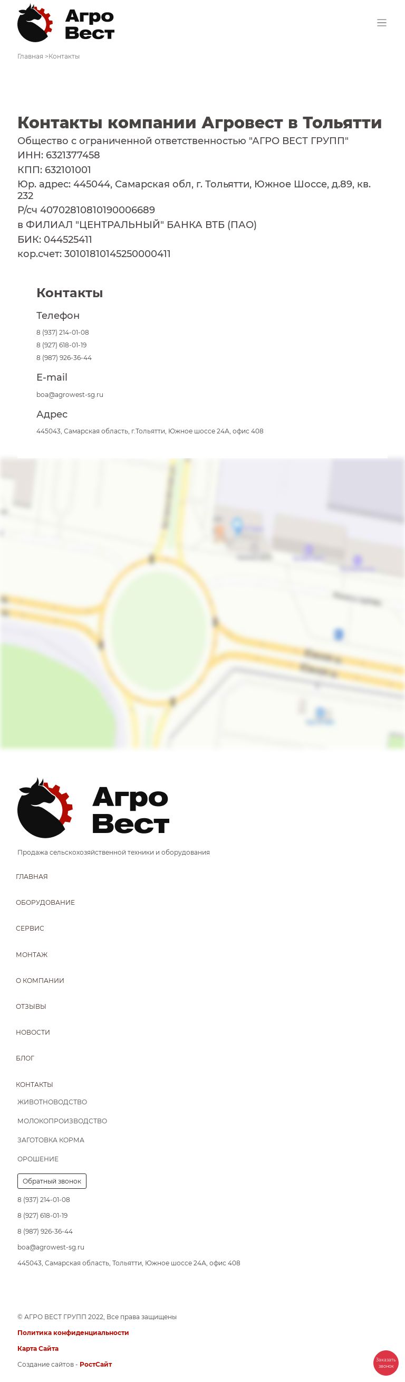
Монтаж (31, 955)
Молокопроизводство (62, 1121)
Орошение (38, 1159)
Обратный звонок (52, 1181)
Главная (32, 877)
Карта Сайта (38, 1348)
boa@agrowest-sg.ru (69, 395)
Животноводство (52, 1102)
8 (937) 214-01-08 (62, 332)
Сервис (30, 928)
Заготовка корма (50, 1140)
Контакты (34, 1084)
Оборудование (45, 902)
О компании (40, 981)
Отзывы (31, 1006)
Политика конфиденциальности (73, 1333)
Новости (33, 1032)
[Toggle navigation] (382, 23)
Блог (25, 1058)
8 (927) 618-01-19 (61, 345)
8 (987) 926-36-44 (64, 358)
